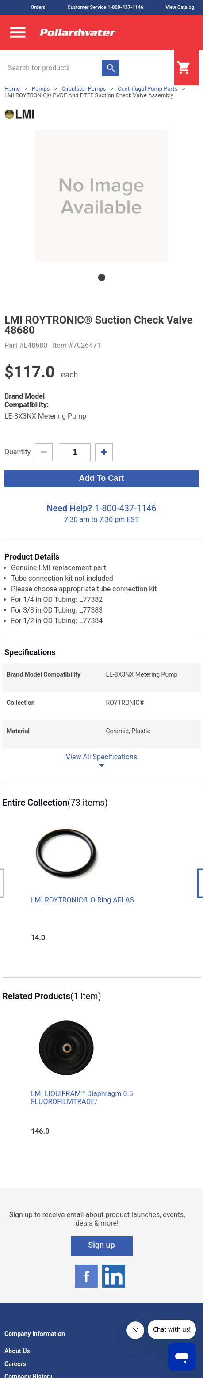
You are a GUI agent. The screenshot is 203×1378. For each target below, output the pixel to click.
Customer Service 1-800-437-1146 (106, 7)
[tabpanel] (101, 195)
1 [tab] (101, 277)
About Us (17, 1351)
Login (151, 68)
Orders (38, 7)
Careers (15, 1363)
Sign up (101, 1244)
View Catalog (179, 7)
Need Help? (69, 508)
